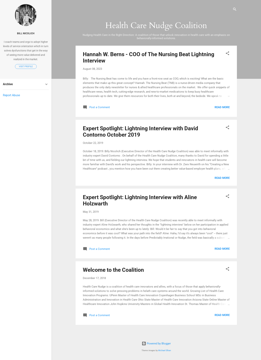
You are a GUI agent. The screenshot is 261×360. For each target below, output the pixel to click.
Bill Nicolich (25, 33)
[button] (227, 54)
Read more (222, 107)
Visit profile (26, 66)
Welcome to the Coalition (113, 270)
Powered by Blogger (156, 343)
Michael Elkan (164, 350)
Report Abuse (11, 95)
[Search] (235, 9)
